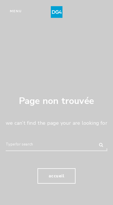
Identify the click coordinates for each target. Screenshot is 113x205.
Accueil (57, 176)
